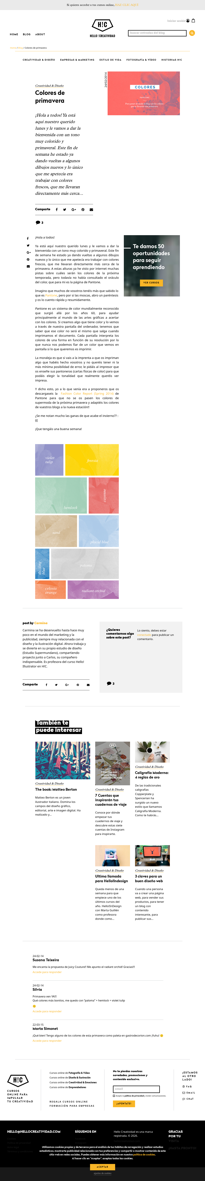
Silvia (37, 990)
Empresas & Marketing (77, 60)
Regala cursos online (69, 1101)
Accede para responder (47, 972)
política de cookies (144, 1155)
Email (188, 1093)
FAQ (187, 1087)
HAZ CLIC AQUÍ (126, 5)
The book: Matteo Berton (56, 790)
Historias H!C (171, 60)
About (40, 34)
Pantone (51, 295)
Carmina (41, 623)
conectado (144, 635)
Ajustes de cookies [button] (102, 1173)
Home (14, 34)
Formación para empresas (72, 1105)
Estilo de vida (110, 60)
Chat (188, 1099)
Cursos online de (70, 1072)
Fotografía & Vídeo (141, 60)
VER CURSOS (151, 283)
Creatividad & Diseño (39, 60)
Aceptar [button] (102, 1167)
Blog (27, 34)
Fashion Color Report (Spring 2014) (87, 393)
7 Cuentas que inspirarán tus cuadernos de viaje (111, 800)
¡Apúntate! (124, 1104)
